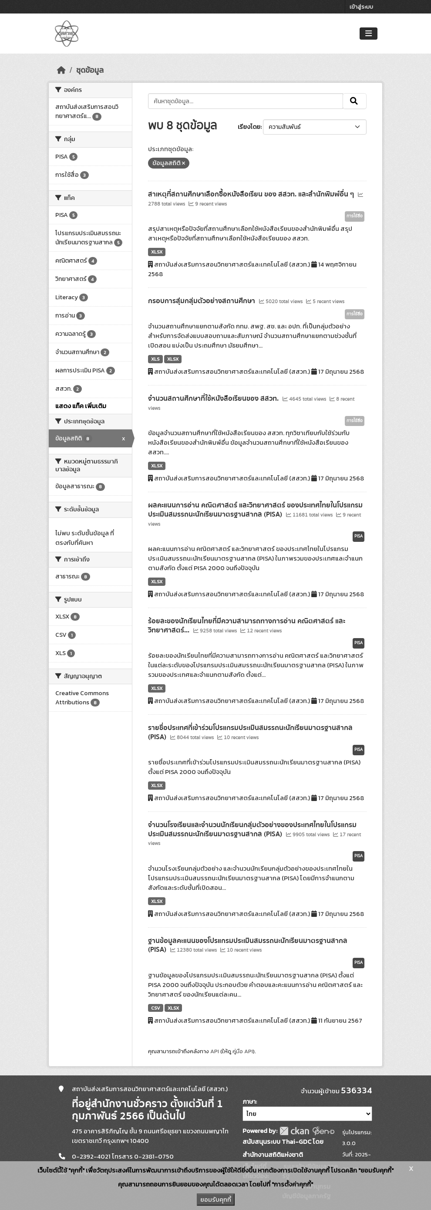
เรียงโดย (249, 127)
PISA (358, 536)
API (214, 1051)
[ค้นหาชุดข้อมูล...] (245, 101)
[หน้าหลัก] (61, 70)
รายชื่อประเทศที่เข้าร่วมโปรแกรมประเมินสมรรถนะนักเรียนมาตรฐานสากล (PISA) (250, 732)
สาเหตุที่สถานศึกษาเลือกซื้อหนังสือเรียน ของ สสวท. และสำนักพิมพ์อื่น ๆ (252, 194)
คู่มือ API (242, 1051)
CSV (155, 1007)
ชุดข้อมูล (90, 70)
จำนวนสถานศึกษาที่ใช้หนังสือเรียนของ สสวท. (214, 398)
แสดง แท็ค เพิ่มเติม (80, 406)
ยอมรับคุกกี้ (215, 1199)
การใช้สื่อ (355, 216)
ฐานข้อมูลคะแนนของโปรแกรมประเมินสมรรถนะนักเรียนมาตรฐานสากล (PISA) (247, 945)
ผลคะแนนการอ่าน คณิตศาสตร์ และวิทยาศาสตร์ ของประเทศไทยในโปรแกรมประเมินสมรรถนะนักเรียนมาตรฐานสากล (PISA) (255, 510)
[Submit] (355, 101)
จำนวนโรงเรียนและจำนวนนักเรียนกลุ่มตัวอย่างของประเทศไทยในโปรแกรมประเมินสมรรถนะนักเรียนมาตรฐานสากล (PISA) (252, 829)
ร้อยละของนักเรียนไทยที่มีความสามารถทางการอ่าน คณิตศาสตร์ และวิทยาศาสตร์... (246, 625)
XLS (155, 358)
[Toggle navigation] (368, 33)
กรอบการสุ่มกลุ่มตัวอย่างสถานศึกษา (202, 301)
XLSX (156, 251)
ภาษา (249, 1101)
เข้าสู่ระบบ (361, 7)
